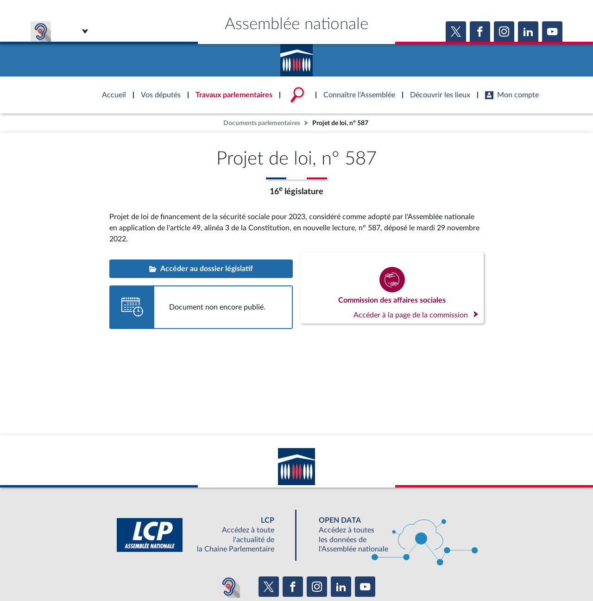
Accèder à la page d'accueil (296, 57)
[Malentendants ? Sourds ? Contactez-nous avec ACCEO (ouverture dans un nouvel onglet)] (229, 587)
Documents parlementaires (261, 123)
